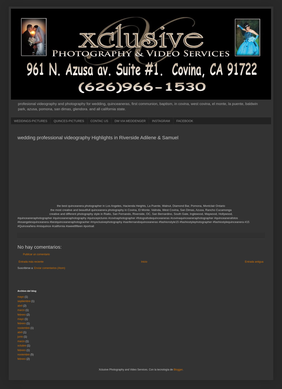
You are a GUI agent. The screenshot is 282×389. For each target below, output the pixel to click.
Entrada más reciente (31, 261)
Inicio (144, 261)
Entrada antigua (254, 261)
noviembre (23, 328)
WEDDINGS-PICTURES (30, 121)
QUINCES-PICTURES (69, 121)
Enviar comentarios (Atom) (49, 268)
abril (20, 305)
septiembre (23, 301)
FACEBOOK (184, 121)
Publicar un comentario (36, 254)
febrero (21, 314)
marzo (21, 310)
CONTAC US (99, 121)
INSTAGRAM (161, 121)
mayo (20, 296)
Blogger (178, 369)
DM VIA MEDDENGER (130, 121)
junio (20, 336)
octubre (21, 345)
